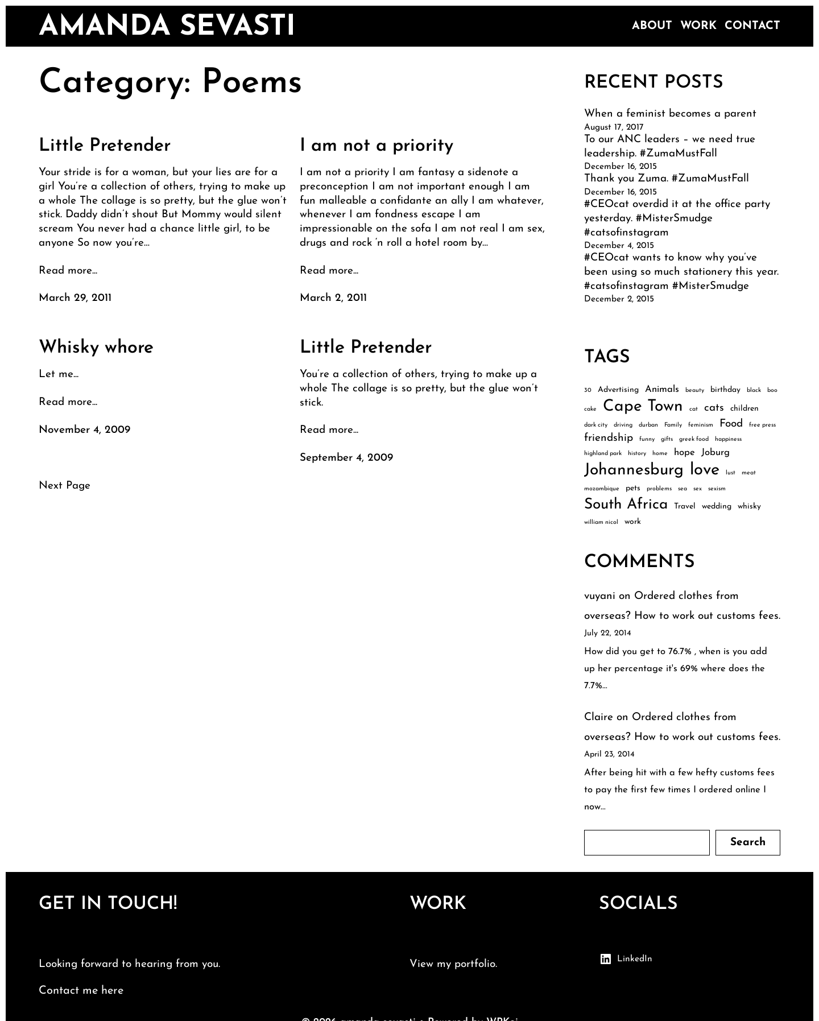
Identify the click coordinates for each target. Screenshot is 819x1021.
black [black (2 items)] (754, 390)
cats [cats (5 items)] (714, 408)
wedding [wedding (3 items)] (716, 506)
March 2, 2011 (333, 298)
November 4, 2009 (84, 430)
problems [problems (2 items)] (659, 489)
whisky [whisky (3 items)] (749, 506)
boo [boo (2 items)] (772, 390)
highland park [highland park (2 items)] (603, 453)
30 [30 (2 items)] (588, 390)
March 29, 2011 (75, 298)
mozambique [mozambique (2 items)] (601, 489)
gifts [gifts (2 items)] (667, 439)
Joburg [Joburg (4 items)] (715, 452)
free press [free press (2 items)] (762, 425)
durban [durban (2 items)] (648, 425)
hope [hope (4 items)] (684, 452)
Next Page (64, 486)
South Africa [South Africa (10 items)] (626, 504)
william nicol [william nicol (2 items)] (601, 522)
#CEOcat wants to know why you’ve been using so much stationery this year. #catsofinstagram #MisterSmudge (681, 272)
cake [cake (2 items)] (590, 409)
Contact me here (81, 991)
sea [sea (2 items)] (682, 489)
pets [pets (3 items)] (633, 488)
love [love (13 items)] (704, 470)
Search (748, 842)
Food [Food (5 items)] (731, 424)
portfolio (474, 964)
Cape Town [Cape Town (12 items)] (643, 407)
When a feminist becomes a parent (670, 114)
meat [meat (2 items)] (749, 473)
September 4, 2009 (346, 458)
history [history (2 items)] (637, 453)
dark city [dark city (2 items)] (595, 425)
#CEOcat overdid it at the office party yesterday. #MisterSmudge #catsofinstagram (677, 218)
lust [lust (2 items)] (730, 473)
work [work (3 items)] (632, 522)
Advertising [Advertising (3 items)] (618, 390)
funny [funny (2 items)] (647, 439)
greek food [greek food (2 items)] (694, 439)
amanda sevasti (167, 27)
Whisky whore (96, 348)
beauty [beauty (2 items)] (694, 390)
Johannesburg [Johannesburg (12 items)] (634, 470)
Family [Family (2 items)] (673, 425)
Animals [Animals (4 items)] (662, 389)
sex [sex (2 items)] (697, 489)
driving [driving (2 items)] (623, 425)
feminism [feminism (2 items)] (700, 425)
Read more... (68, 271)
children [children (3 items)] (744, 408)
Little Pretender (105, 146)
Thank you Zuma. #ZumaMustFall (666, 178)
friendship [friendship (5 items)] (608, 438)
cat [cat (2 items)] (693, 409)
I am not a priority (376, 146)
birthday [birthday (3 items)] (725, 390)
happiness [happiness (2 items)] (728, 439)
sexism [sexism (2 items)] (717, 489)
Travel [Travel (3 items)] (685, 506)
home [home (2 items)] (660, 453)
